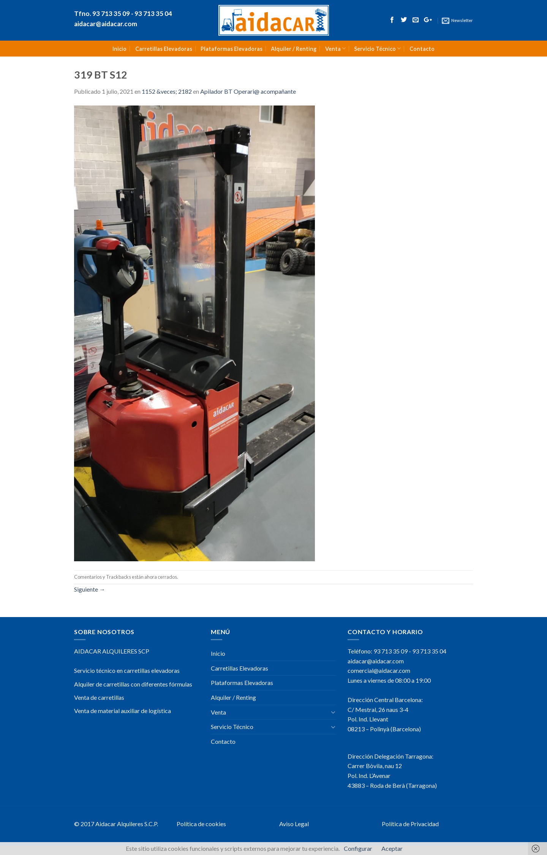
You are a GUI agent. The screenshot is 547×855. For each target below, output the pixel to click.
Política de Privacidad (410, 823)
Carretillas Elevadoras (163, 49)
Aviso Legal (294, 823)
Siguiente (89, 589)
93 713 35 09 (390, 651)
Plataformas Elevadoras (231, 49)
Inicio (119, 49)
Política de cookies (201, 823)
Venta (335, 48)
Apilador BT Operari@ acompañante (248, 91)
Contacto (422, 49)
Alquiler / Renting (293, 49)
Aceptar (392, 848)
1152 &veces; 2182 (167, 91)
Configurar (358, 848)
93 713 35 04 (429, 651)
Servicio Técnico (377, 48)
